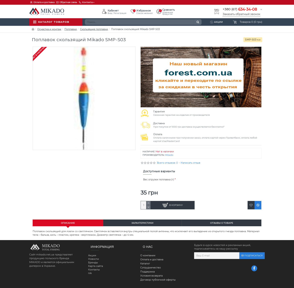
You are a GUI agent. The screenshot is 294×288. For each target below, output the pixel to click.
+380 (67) (240, 9)
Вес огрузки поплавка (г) (158, 179)
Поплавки (70, 29)
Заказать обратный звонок (241, 14)
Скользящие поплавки (94, 29)
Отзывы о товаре (221, 223)
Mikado (169, 155)
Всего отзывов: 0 (167, 162)
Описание (68, 223)
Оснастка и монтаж (49, 29)
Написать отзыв (190, 162)
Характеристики (142, 223)
